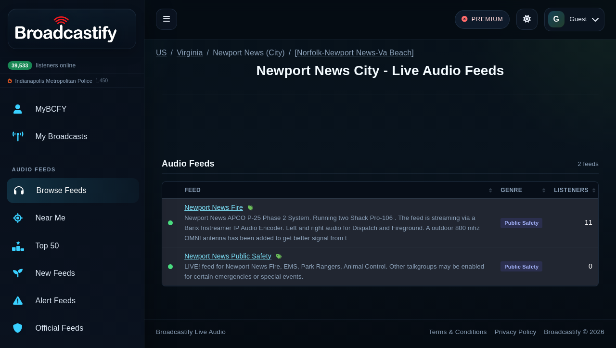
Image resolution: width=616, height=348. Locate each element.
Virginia (190, 53)
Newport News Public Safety (227, 256)
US (161, 53)
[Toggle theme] (527, 19)
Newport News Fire (213, 207)
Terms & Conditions (458, 331)
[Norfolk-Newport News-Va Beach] (354, 53)
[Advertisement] (380, 127)
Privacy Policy (516, 331)
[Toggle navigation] (166, 19)
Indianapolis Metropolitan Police (53, 81)
